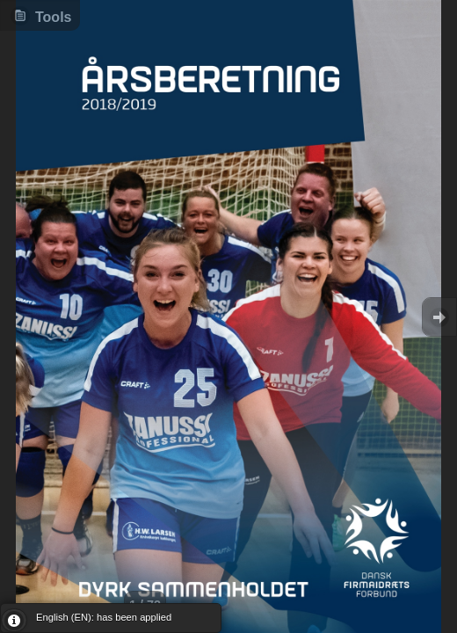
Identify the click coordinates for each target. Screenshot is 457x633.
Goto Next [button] (439, 317)
